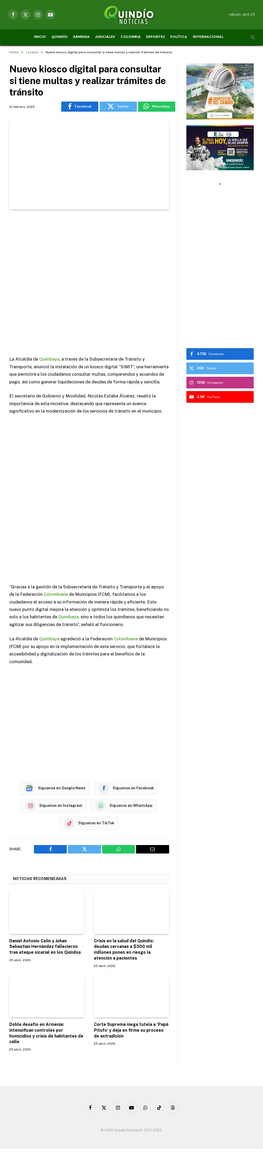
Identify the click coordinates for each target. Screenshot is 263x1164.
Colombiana (56, 594)
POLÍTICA (178, 37)
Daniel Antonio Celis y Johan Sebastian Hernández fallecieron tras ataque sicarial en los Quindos (45, 946)
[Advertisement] (89, 283)
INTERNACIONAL (208, 37)
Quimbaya (49, 359)
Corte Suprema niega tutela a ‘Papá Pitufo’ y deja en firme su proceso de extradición (131, 1029)
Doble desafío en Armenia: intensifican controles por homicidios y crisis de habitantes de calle (46, 1032)
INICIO (40, 37)
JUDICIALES (105, 37)
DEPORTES (155, 37)
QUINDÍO (59, 37)
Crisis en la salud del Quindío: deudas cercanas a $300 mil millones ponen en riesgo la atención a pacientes (124, 949)
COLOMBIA (131, 37)
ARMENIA (81, 37)
